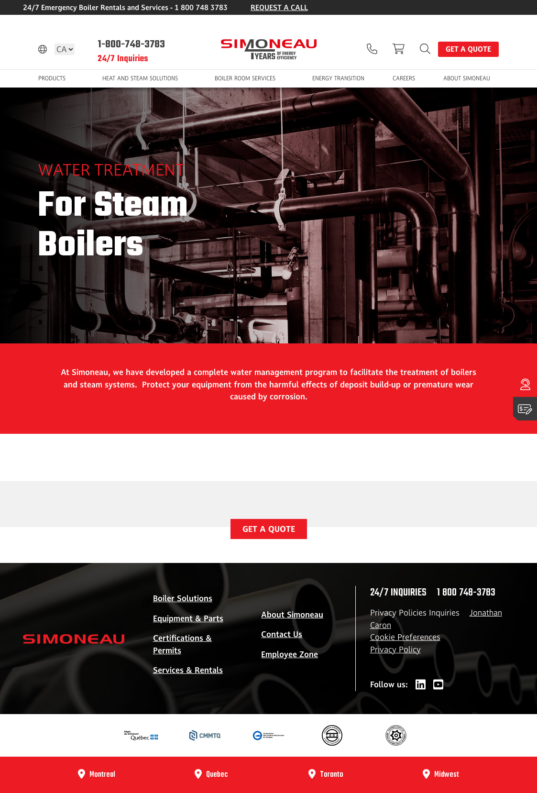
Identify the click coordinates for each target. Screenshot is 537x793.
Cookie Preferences (405, 637)
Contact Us (281, 634)
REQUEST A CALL (279, 7)
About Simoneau (292, 614)
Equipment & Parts (188, 618)
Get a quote (468, 49)
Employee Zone (289, 654)
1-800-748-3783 (131, 44)
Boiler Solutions (182, 598)
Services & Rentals (188, 670)
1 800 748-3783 (466, 592)
